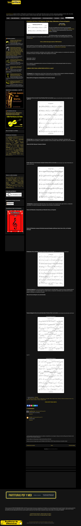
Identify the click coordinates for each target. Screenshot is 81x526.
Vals (22, 186)
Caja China (21, 138)
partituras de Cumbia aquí (60, 47)
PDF (59, 24)
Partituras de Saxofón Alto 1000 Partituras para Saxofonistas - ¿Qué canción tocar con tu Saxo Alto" (16, 74)
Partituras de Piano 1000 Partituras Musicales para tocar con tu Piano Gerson (16, 67)
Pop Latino (19, 181)
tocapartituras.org (9, 13)
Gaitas (13, 143)
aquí (32, 38)
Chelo (14, 139)
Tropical (16, 186)
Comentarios (9, 204)
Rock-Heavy (10, 185)
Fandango (22, 177)
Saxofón (32, 399)
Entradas (8, 202)
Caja (19, 138)
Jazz (15, 178)
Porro (73, 398)
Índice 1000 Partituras (15, 18)
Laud (19, 143)
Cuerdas (12, 142)
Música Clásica (12, 180)
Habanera (12, 178)
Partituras (59, 398)
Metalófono (8, 144)
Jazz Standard (19, 178)
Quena (10, 146)
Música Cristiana (20, 180)
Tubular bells (21, 152)
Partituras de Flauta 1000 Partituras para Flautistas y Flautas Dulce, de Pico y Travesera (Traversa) (16, 60)
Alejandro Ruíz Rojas (33, 398)
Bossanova (15, 177)
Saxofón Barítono (18, 147)
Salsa (14, 185)
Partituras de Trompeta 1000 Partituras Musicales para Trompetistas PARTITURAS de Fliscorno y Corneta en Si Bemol (16, 82)
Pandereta (14, 144)
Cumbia (19, 177)
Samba (16, 185)
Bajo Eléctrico (16, 136)
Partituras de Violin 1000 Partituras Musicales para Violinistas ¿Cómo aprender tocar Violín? (16, 41)
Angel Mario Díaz (32, 411)
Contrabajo (8, 140)
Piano (70, 398)
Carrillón (7, 139)
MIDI (64, 24)
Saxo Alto (14, 146)
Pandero (18, 144)
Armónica (10, 136)
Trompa (38, 399)
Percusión (21, 144)
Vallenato (19, 186)
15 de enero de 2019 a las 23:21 (40, 411)
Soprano (35, 399)
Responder (31, 420)
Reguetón (19, 184)
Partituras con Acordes (65, 398)
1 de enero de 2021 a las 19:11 (38, 417)
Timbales (9, 151)
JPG (62, 24)
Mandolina (22, 143)
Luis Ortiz (30, 417)
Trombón (16, 151)
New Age (11, 181)
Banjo (7, 138)
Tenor (6, 151)
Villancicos (9, 187)
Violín (45, 399)
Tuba (18, 152)
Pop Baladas (14, 181)
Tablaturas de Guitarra (19, 149)
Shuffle (18, 185)
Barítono (10, 138)
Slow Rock (20, 185)
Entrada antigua (72, 445)
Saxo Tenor (29, 399)
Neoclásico (7, 181)
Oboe (56, 398)
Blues (9, 177)
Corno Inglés (47, 398)
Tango (13, 186)
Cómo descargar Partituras (47, 18)
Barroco (7, 177)
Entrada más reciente (31, 445)
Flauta (51, 398)
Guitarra (53, 398)
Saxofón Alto (13, 147)
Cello (10, 139)
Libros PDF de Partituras (25, 18)
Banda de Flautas (20, 136)
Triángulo (12, 151)
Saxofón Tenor (12, 148)
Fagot (16, 142)
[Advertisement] (32, 8)
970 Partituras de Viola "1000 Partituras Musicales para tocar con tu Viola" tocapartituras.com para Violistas (14, 113)
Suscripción (57, 18)
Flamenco (7, 178)
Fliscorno (8, 143)
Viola (10, 154)
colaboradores (42, 398)
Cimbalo (17, 139)
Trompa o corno (8, 152)
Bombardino (15, 138)
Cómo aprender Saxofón (36, 18)
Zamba (13, 187)
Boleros (12, 177)
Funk (10, 178)
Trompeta (42, 399)
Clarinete (38, 398)
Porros (13, 184)
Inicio (8, 18)
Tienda (62, 18)
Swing (10, 186)
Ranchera (16, 184)
